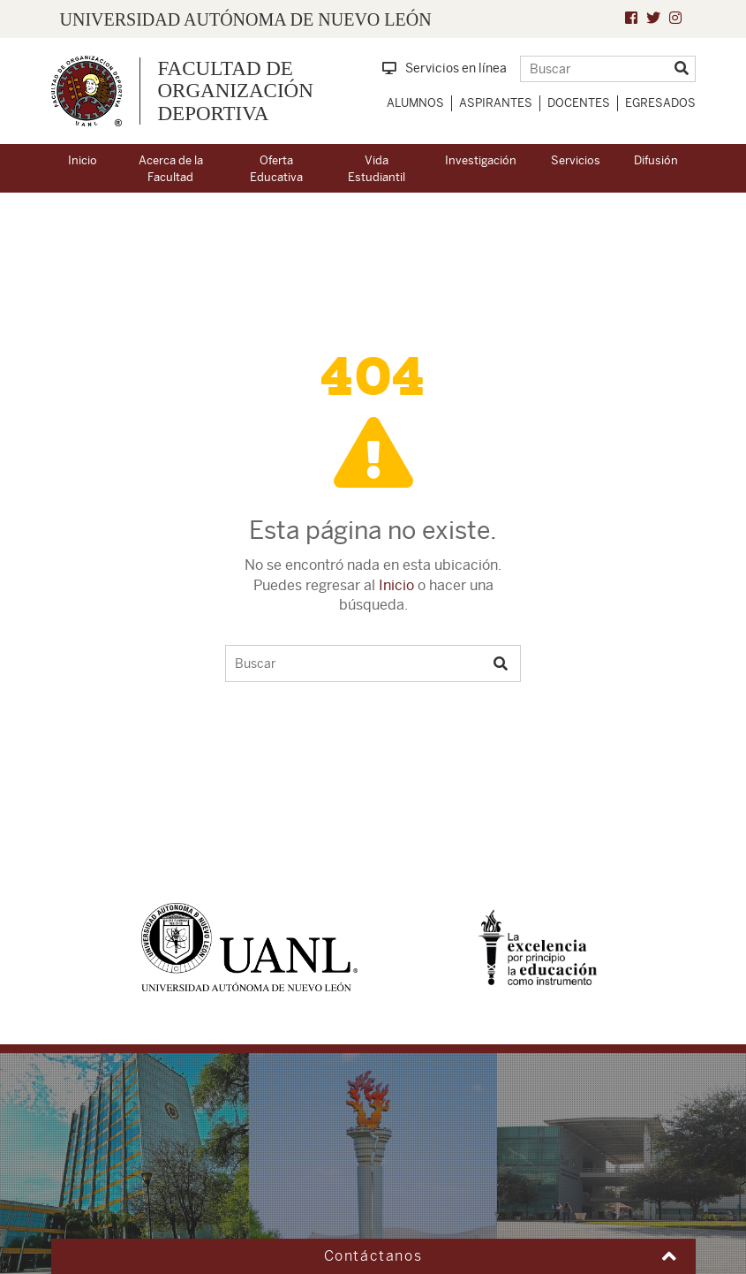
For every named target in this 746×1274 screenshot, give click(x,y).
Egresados (660, 103)
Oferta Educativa (276, 169)
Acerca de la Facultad (171, 169)
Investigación (480, 160)
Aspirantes (495, 103)
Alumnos (415, 103)
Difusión (656, 160)
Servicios (575, 160)
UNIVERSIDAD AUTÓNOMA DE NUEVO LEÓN (246, 19)
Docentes (578, 103)
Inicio (82, 160)
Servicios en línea (444, 68)
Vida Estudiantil (376, 169)
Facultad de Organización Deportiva (235, 91)
